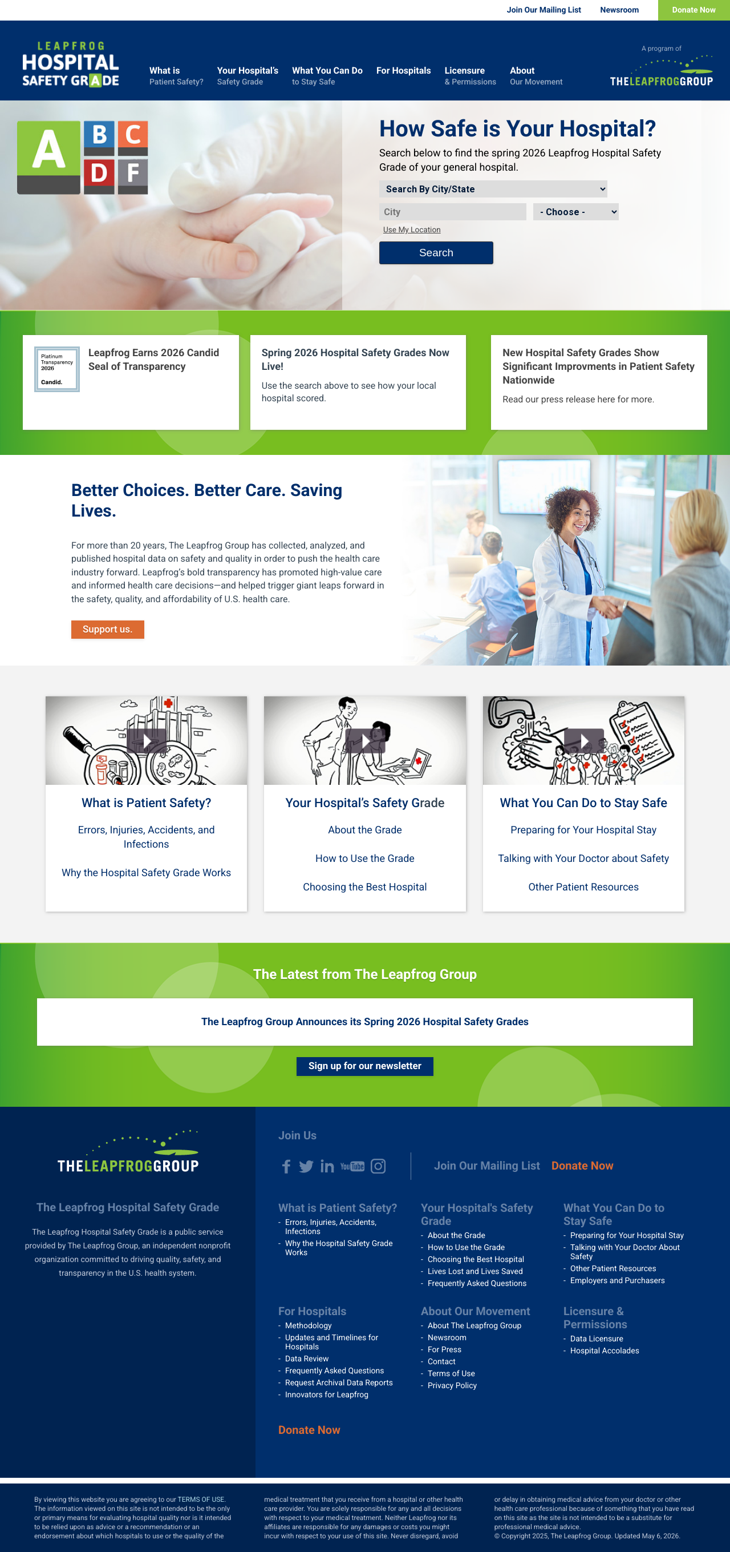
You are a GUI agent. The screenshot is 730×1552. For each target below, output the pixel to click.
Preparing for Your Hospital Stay (583, 830)
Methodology (308, 1326)
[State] (576, 211)
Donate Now (694, 10)
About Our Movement (475, 1311)
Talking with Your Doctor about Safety (583, 859)
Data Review (307, 1359)
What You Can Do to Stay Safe (584, 803)
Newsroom (620, 10)
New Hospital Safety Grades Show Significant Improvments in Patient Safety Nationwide (598, 366)
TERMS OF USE (201, 1499)
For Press (444, 1350)
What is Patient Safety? (146, 803)
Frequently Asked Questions (477, 1283)
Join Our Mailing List (544, 10)
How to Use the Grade (365, 859)
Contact (442, 1361)
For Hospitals (403, 76)
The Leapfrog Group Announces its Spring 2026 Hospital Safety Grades (365, 1022)
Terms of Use (451, 1373)
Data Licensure (596, 1339)
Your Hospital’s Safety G (352, 803)
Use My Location (412, 230)
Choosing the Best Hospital (365, 887)
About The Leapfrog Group (474, 1326)
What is (176, 76)
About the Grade (365, 830)
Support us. (108, 629)
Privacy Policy (452, 1385)
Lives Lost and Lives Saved (475, 1271)
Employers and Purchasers (617, 1280)
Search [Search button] (436, 253)
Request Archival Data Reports (339, 1383)
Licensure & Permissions (595, 1317)
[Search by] (493, 188)
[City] (452, 211)
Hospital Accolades (604, 1351)
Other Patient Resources (583, 887)
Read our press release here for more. (578, 399)
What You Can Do (327, 76)
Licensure (470, 76)
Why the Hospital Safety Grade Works (146, 873)
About (536, 76)
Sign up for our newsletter (365, 1066)
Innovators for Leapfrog (326, 1395)
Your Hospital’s (248, 76)
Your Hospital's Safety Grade (477, 1214)
